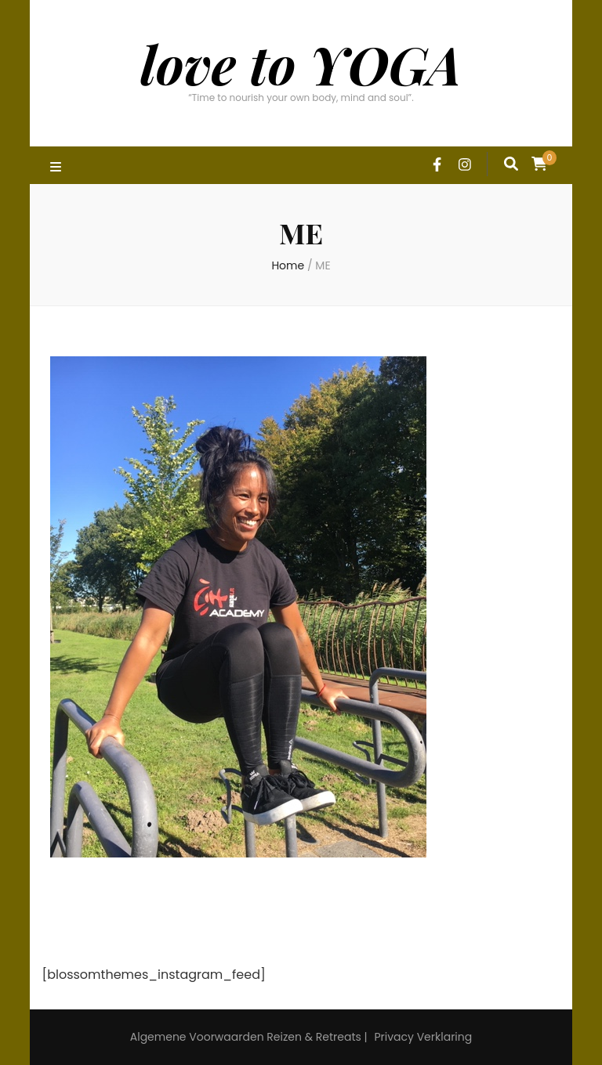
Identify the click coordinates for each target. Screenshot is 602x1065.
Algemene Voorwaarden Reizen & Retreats (245, 1037)
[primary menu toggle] (57, 168)
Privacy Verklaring (423, 1037)
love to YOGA (301, 64)
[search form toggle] (511, 163)
